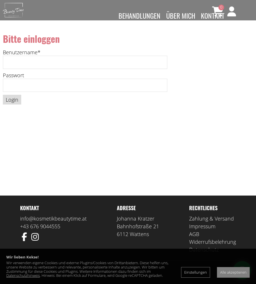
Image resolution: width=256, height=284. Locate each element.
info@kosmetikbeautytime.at (53, 226)
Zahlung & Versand (211, 226)
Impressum (202, 234)
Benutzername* (21, 60)
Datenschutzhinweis (23, 275)
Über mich (180, 15)
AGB (194, 242)
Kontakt (212, 15)
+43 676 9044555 (40, 234)
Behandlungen (139, 15)
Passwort (13, 83)
